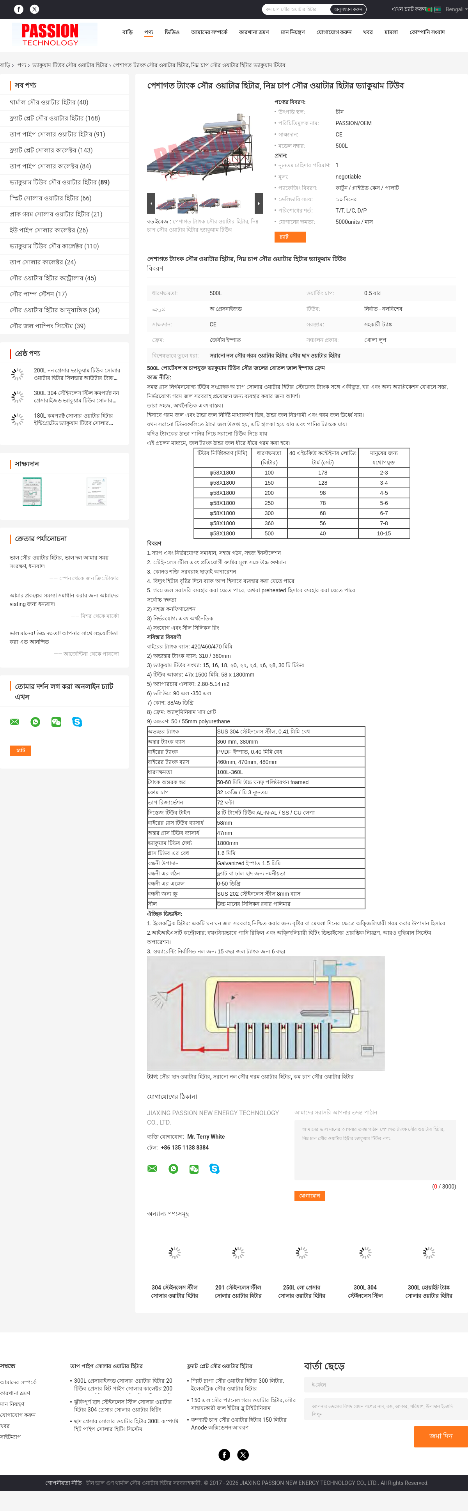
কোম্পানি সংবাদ (427, 32)
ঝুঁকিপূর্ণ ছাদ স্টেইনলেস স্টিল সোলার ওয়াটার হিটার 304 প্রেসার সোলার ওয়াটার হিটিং (123, 1406)
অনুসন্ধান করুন (348, 9)
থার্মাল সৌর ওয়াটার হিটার (43, 102)
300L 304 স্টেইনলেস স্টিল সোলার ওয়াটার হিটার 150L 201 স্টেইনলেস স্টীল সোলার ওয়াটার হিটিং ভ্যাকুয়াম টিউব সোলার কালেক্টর (365, 1291)
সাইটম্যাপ (10, 1437)
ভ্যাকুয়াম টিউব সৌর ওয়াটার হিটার (70, 65)
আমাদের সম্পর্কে (209, 32)
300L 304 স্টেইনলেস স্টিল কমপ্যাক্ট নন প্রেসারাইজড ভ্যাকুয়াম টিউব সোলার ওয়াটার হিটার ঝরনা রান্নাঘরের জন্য (76, 400)
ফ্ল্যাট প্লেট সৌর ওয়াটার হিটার (47, 118)
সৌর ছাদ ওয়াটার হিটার (185, 1076)
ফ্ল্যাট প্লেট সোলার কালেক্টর (43, 150)
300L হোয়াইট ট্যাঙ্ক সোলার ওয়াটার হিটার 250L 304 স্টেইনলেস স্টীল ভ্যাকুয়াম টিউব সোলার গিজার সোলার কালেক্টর (428, 1291)
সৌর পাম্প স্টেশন (32, 294)
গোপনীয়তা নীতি (63, 1483)
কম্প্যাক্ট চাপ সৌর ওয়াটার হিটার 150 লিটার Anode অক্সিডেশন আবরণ (239, 1424)
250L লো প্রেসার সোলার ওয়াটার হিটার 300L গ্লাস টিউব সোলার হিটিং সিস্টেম (301, 1291)
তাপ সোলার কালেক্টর (36, 262)
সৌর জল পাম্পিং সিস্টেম (41, 326)
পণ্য (148, 32)
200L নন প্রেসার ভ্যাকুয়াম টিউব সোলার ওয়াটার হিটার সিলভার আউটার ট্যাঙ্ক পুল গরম (77, 377)
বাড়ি (127, 32)
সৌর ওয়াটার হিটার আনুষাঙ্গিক (48, 310)
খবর (368, 32)
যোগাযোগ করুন (333, 32)
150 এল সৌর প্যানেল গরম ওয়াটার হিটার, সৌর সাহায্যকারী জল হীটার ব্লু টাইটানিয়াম (243, 1404)
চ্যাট (284, 237)
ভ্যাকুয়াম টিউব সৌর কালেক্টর (46, 246)
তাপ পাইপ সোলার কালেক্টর (44, 166)
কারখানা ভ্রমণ (254, 32)
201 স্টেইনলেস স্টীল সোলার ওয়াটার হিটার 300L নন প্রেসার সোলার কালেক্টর (238, 1291)
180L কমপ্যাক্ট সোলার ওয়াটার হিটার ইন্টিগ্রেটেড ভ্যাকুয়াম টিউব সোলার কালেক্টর (73, 423)
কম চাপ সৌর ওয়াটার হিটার (324, 1076)
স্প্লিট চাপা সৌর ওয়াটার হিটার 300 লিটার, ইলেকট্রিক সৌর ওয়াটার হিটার (237, 1385)
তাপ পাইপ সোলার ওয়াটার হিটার (51, 134)
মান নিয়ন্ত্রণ (293, 32)
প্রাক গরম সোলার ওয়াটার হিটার (50, 214)
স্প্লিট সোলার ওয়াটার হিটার (44, 198)
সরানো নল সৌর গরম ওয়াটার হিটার (252, 1076)
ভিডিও (172, 32)
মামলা (391, 32)
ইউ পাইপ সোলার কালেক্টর (42, 230)
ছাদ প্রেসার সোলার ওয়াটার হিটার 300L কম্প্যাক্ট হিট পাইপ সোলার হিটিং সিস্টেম (126, 1425)
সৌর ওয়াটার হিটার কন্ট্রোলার (46, 278)
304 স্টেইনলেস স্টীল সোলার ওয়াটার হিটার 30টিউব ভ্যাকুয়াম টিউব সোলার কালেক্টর (174, 1291)
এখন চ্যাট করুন (409, 9)
